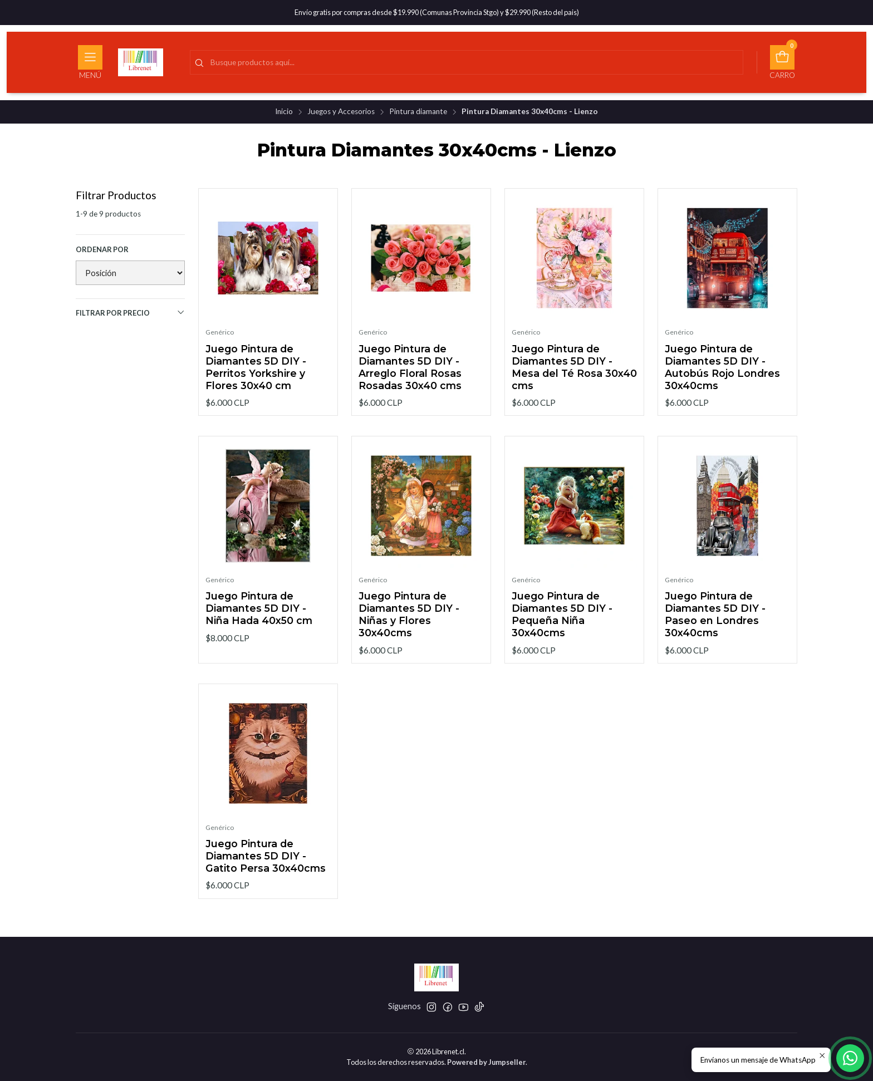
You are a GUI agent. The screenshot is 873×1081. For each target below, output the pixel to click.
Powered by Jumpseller (486, 1062)
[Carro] (782, 62)
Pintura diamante (418, 112)
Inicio (284, 112)
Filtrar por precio (130, 312)
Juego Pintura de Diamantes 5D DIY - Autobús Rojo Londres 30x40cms (722, 367)
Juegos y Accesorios (341, 112)
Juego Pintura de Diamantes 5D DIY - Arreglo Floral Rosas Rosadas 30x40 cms (410, 367)
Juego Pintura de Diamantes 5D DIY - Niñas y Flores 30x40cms (409, 623)
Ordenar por (102, 249)
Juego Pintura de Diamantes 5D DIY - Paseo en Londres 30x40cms (715, 623)
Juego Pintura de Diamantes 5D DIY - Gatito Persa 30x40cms (265, 865)
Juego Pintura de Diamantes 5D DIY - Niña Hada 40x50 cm (258, 617)
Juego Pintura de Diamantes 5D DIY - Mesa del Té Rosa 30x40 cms (574, 367)
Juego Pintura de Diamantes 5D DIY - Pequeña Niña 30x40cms (562, 623)
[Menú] (90, 62)
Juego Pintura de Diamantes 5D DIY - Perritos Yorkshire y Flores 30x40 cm (255, 367)
